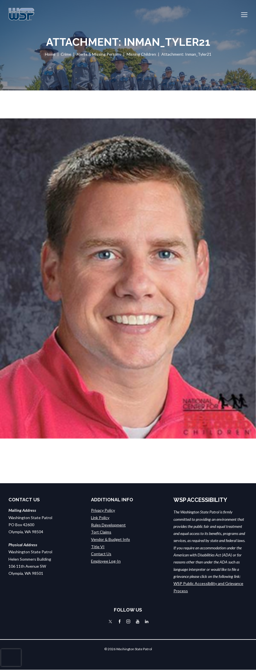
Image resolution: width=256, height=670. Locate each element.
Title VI (98, 546)
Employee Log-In (106, 560)
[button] (244, 14)
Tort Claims (101, 531)
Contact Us (101, 553)
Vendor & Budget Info (110, 538)
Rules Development (108, 524)
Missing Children (141, 54)
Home (50, 54)
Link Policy (100, 517)
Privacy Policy (103, 510)
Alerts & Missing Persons (99, 54)
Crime (66, 54)
